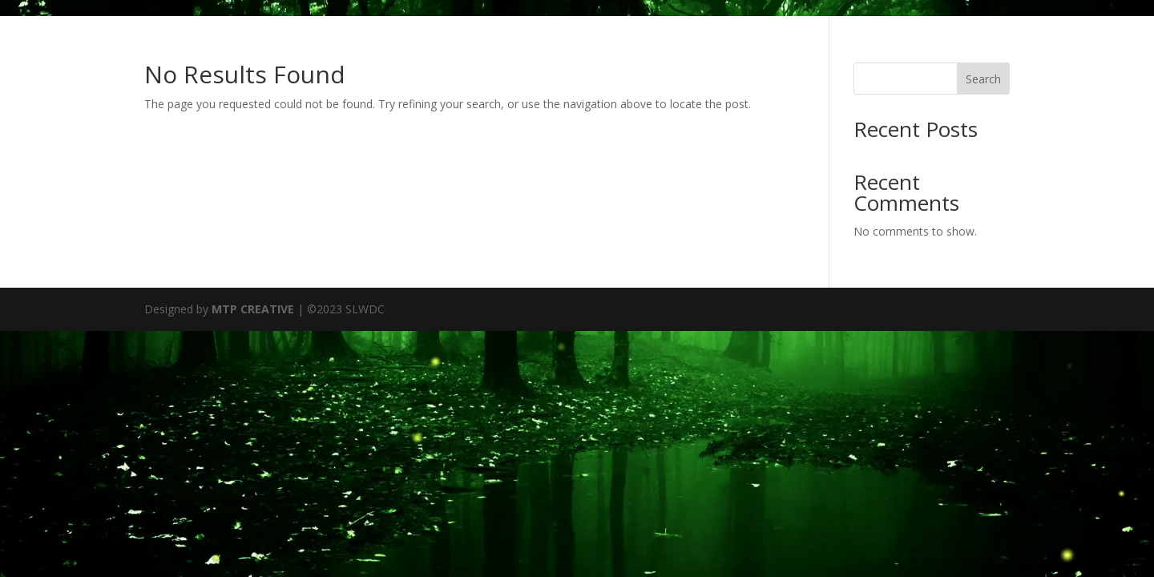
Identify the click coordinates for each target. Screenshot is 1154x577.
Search (983, 79)
